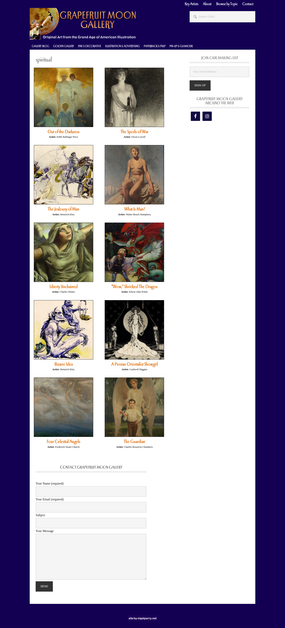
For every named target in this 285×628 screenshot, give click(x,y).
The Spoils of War (134, 132)
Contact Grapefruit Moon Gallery (91, 467)
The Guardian (134, 441)
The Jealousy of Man (63, 209)
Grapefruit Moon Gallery (83, 24)
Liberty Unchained (63, 287)
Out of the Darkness (63, 132)
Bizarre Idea (63, 364)
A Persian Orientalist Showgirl (134, 364)
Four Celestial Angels (63, 441)
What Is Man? (134, 209)
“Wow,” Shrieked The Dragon (134, 287)
